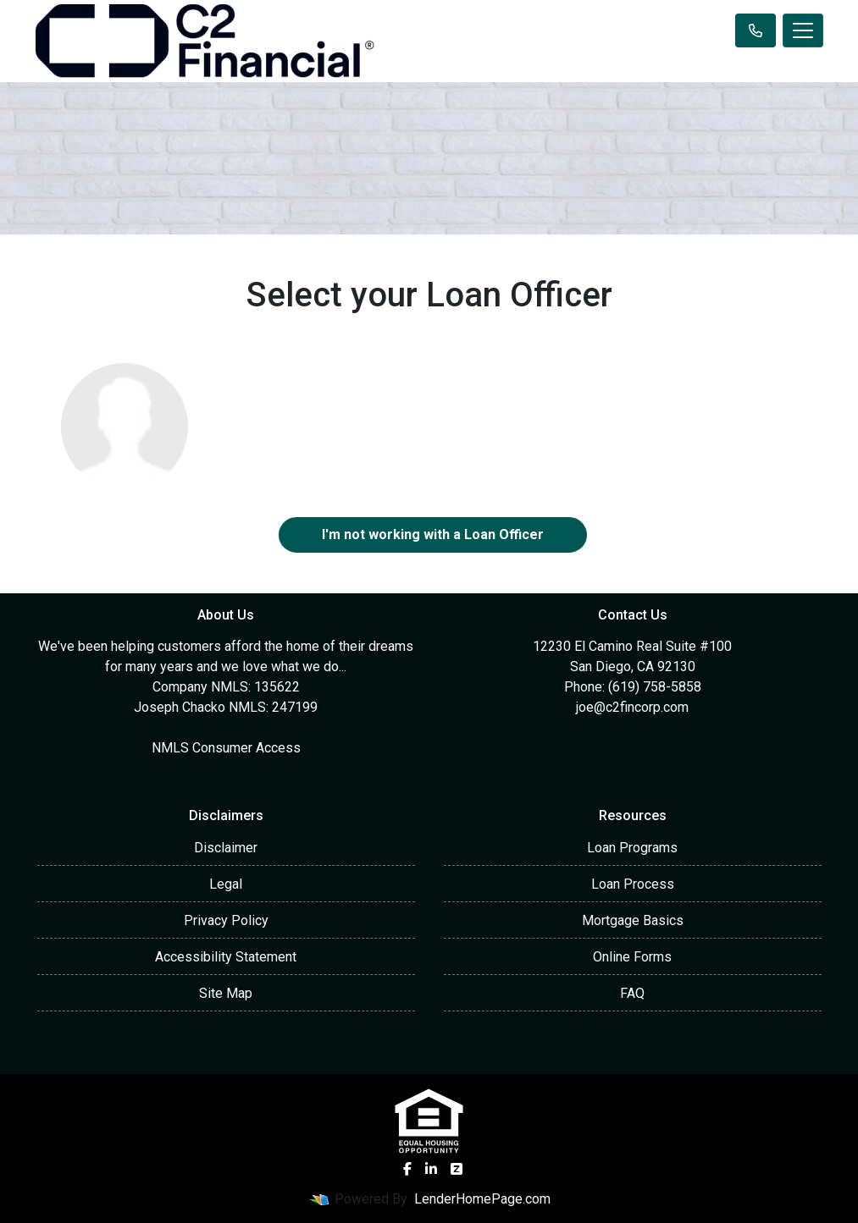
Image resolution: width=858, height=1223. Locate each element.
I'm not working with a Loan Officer (433, 534)
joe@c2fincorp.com (632, 707)
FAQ (632, 993)
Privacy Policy (226, 920)
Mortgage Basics (633, 920)
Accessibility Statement (225, 957)
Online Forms (632, 957)
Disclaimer (225, 848)
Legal (225, 884)
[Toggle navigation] (803, 30)
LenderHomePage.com (482, 1199)
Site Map (225, 993)
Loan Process (632, 884)
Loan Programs (632, 848)
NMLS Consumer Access (226, 748)
